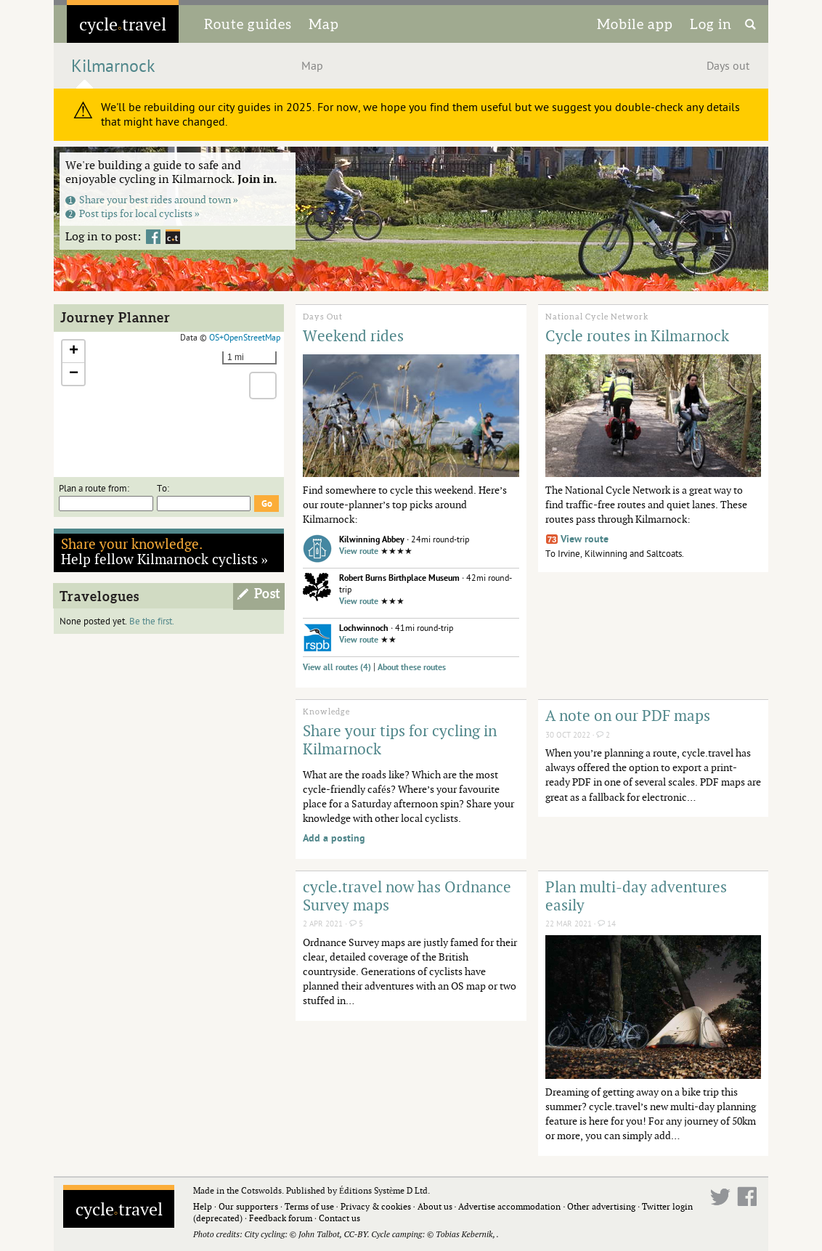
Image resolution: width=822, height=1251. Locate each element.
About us (435, 1206)
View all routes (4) (337, 667)
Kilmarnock (113, 66)
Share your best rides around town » (151, 199)
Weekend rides (353, 335)
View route (358, 551)
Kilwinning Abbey (371, 540)
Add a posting (334, 838)
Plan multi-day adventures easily (636, 895)
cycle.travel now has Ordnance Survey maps (407, 895)
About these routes (412, 667)
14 (607, 924)
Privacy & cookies (376, 1206)
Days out (728, 66)
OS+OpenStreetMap (244, 338)
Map (324, 24)
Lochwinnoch (363, 628)
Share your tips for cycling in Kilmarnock (400, 739)
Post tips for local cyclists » (132, 213)
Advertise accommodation (509, 1206)
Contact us (339, 1218)
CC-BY (355, 1233)
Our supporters (248, 1206)
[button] (73, 352)
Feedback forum (280, 1218)
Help (202, 1206)
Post (267, 594)
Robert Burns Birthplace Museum (399, 578)
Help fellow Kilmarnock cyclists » (165, 551)
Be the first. (151, 621)
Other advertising (601, 1206)
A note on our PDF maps (627, 715)
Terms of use (309, 1206)
